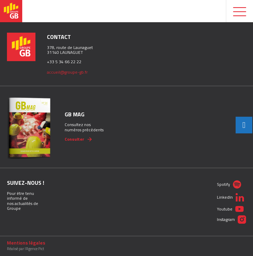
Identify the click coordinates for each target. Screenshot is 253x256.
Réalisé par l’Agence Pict (25, 249)
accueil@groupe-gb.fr (67, 72)
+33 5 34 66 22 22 (64, 61)
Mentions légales (26, 242)
